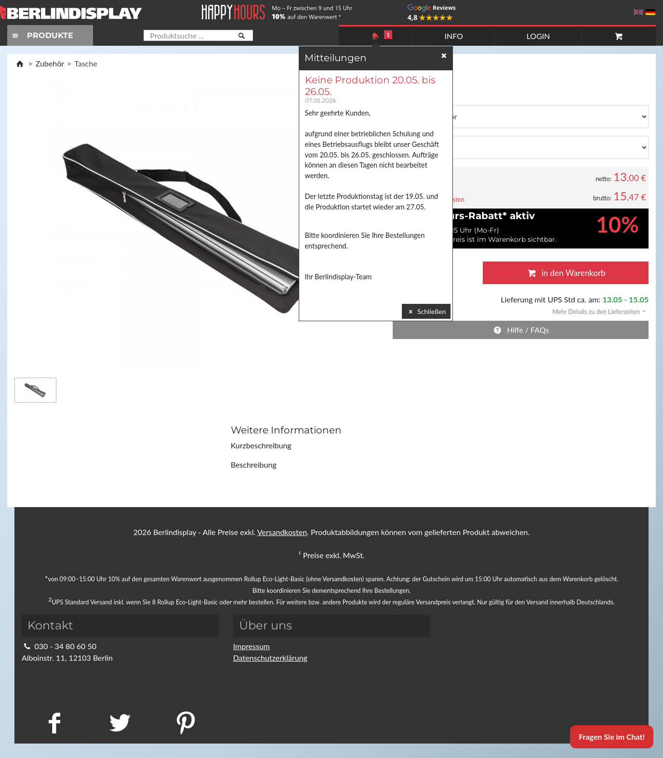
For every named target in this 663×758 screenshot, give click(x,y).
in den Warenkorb (565, 273)
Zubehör (50, 63)
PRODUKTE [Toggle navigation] (41, 35)
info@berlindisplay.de (64, 669)
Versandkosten (282, 531)
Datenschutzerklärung (270, 657)
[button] (596, 310)
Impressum (251, 646)
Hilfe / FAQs (520, 329)
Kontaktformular (56, 680)
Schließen (426, 311)
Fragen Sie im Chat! (612, 736)
